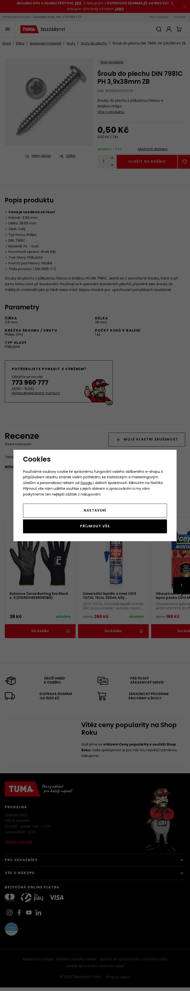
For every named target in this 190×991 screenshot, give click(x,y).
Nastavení (95, 510)
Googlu (86, 483)
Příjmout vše (95, 526)
